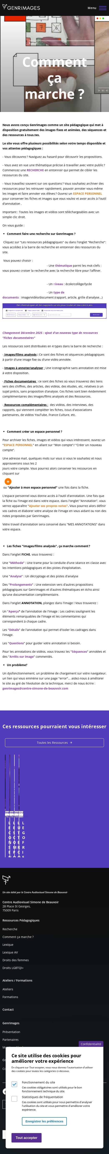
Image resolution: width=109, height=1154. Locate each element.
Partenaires (11, 1040)
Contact (8, 1009)
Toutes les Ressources (52, 743)
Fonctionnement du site (38, 1082)
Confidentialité (91, 1044)
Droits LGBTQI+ (13, 968)
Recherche (10, 929)
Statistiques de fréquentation (42, 1097)
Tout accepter (26, 1138)
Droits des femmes (16, 960)
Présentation (11, 1032)
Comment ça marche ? (18, 937)
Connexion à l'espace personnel (98, 852)
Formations (10, 997)
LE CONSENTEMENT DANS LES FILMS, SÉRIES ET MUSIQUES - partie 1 (51, 825)
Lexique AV (10, 952)
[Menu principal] (96, 8)
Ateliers (8, 989)
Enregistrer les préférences (44, 1121)
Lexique (8, 945)
